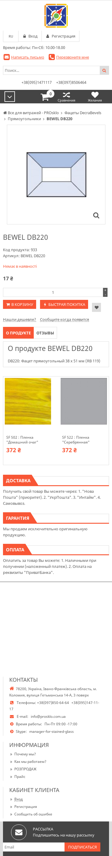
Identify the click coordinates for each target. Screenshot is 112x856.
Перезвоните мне (72, 57)
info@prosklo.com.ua (48, 716)
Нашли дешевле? (19, 319)
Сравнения (66, 96)
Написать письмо (27, 57)
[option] (56, 174)
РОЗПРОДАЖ (22, 769)
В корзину (22, 304)
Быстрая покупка (66, 304)
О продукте (18, 333)
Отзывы (45, 333)
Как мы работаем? (27, 761)
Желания (95, 96)
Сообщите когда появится (64, 319)
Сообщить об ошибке (30, 814)
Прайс (17, 776)
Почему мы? (22, 754)
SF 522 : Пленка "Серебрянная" (76, 440)
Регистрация (23, 806)
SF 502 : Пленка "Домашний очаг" (22, 440)
